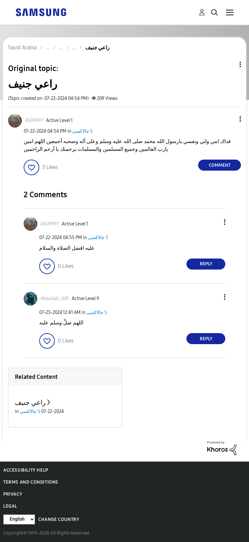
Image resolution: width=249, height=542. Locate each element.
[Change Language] (19, 519)
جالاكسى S (82, 131)
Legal (10, 506)
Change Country (58, 519)
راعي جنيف (30, 402)
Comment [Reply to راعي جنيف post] (220, 165)
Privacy (12, 494)
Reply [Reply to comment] (206, 264)
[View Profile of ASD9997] (34, 120)
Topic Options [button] (229, 64)
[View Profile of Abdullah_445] (55, 298)
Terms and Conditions (30, 482)
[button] (229, 119)
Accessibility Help (25, 470)
